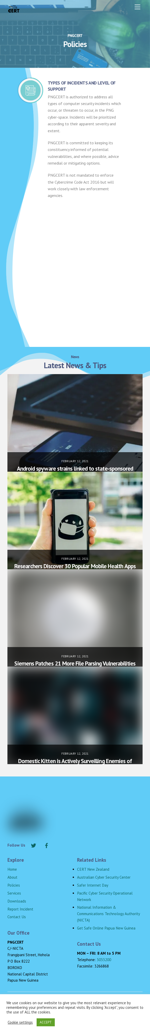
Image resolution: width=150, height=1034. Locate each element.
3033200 (104, 959)
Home (12, 869)
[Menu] (137, 7)
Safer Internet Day (92, 885)
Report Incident (20, 909)
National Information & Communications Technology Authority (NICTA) (108, 914)
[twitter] (33, 844)
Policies (13, 885)
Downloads (16, 901)
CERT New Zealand (93, 869)
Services (14, 893)
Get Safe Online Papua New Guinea (106, 928)
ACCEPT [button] (46, 1022)
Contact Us (16, 916)
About (12, 877)
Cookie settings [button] (20, 1022)
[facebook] (46, 844)
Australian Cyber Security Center (104, 877)
